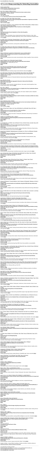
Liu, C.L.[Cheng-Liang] (20, 205)
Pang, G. (2, 367)
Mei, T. (6, 411)
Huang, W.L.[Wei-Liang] (11, 212)
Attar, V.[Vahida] (11, 94)
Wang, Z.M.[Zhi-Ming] (13, 153)
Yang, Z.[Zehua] (10, 253)
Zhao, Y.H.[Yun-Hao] (17, 66)
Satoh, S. (9, 411)
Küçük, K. (16, 116)
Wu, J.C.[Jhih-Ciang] (4, 139)
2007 (5, 97)
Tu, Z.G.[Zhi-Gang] (12, 355)
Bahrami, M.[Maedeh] (4, 145)
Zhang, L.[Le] (11, 108)
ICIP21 (1, 336)
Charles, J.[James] (14, 349)
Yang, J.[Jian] (32, 253)
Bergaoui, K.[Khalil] (3, 318)
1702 (6, 21)
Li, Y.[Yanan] (25, 159)
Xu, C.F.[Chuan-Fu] (30, 294)
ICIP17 (1, 406)
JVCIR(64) (2, 68)
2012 (5, 112)
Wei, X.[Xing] (21, 333)
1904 (5, 421)
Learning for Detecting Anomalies (10, 9)
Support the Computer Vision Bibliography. (17, 448)
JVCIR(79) (2, 149)
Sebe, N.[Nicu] (17, 18)
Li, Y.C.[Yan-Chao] (12, 246)
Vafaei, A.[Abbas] (21, 145)
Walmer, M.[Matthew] (4, 278)
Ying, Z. (6, 361)
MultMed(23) (2, 161)
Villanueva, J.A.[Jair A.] (34, 181)
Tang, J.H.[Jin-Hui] (23, 122)
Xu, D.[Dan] (2, 18)
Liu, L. (5, 375)
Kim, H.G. (5, 80)
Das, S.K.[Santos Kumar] (24, 173)
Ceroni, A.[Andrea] (3, 60)
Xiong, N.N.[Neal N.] (22, 166)
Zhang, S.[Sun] (10, 166)
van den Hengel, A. (13, 367)
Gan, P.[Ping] (22, 261)
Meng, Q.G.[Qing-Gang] (32, 230)
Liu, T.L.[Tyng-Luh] (26, 139)
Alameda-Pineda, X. (16, 39)
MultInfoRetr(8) (3, 62)
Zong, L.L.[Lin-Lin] (30, 190)
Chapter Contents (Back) (4, 7)
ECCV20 (1, 357)
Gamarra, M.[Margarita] (24, 181)
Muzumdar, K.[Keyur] (29, 278)
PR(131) (1, 233)
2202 (5, 34)
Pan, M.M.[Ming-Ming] (9, 66)
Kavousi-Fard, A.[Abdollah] (5, 131)
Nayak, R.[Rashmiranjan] (5, 173)
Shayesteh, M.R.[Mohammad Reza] (31, 145)
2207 (5, 105)
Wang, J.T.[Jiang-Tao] (16, 230)
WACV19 (2, 420)
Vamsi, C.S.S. (27, 383)
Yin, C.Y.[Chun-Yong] (4, 166)
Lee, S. (1, 80)
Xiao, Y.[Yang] (19, 159)
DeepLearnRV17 (3, 439)
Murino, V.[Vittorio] (6, 25)
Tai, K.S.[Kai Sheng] (21, 278)
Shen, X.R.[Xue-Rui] (28, 261)
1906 (6, 63)
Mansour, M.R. (15, 375)
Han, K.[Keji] (2, 271)
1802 (5, 414)
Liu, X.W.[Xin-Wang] (23, 294)
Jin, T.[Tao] (25, 131)
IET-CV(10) (2, 13)
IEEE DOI (2, 28)
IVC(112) (2, 185)
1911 (6, 69)
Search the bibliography (4, 448)
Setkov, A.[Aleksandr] (18, 318)
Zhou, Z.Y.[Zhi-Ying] (34, 246)
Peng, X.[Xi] (31, 108)
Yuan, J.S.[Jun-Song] (24, 355)
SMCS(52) (2, 168)
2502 (6, 267)
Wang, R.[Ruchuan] (13, 271)
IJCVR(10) (2, 96)
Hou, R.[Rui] (2, 66)
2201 (5, 337)
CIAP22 (1, 329)
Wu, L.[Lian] (22, 222)
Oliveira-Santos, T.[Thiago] (30, 24)
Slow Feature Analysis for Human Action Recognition (13, 16)
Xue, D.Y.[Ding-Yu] (18, 238)
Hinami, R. (2, 411)
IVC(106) (2, 176)
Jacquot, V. (2, 361)
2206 (5, 208)
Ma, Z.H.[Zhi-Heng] (14, 333)
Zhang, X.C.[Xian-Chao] (4, 190)
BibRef (24, 16)
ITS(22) (1, 134)
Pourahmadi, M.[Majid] (13, 145)
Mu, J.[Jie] (11, 190)
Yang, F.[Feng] (30, 159)
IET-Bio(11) (2, 104)
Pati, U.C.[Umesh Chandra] (15, 173)
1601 (5, 49)
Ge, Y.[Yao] (7, 271)
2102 (5, 127)
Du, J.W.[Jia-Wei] (25, 108)
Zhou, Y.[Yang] (3, 230)
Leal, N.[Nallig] (3, 182)
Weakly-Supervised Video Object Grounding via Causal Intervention (16, 220)
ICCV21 (1, 306)
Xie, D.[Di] (25, 311)
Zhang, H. (11, 11)
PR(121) (1, 193)
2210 (5, 300)
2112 (5, 156)
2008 (5, 364)
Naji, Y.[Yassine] (11, 318)
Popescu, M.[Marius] (29, 417)
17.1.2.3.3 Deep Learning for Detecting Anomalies (19, 4)
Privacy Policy (11, 1)
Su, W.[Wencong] (30, 131)
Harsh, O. (10, 383)
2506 (5, 216)
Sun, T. (4, 87)
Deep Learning (16, 8)
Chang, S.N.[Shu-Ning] (4, 246)
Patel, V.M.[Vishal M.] (13, 398)
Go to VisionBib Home (4, 1)
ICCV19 (1, 378)
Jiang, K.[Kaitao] (8, 333)
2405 (5, 226)
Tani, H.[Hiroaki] (3, 327)
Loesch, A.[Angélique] (26, 318)
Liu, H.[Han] (24, 190)
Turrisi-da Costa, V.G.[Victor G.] (6, 24)
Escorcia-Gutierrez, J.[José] (15, 181)
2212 (5, 28)
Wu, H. (14, 11)
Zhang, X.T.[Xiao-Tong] (17, 190)
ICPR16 (1, 41)
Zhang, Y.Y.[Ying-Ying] (11, 311)
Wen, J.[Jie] (32, 212)
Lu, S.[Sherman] (11, 139)
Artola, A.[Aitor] (3, 341)
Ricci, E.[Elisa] (12, 18)
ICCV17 (1, 413)
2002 (5, 395)
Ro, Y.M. (8, 80)
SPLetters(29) (2, 207)
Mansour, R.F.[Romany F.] (5, 181)
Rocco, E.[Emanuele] (24, 230)
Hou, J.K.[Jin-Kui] (33, 153)
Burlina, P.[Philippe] (4, 391)
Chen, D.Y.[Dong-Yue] (26, 238)
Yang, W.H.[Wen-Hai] (30, 72)
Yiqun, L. (4, 404)
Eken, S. (13, 116)
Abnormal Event (11, 8)
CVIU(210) (2, 141)
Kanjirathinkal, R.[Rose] (13, 278)
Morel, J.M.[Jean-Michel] (18, 341)
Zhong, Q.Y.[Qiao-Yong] (19, 311)
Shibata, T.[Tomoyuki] (11, 327)
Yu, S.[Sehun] (9, 304)
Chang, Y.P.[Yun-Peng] (4, 355)
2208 (6, 234)
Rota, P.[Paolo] (22, 24)
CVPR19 (1, 394)
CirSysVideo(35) (3, 265)
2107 (5, 135)
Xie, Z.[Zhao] (27, 153)
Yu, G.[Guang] (3, 294)
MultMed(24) (2, 248)
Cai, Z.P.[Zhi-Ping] (16, 294)
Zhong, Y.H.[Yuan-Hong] (4, 261)
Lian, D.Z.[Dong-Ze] (16, 122)
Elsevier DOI (2, 21)
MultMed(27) (2, 215)
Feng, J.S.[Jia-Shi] (28, 246)
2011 (6, 358)
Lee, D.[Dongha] (3, 304)
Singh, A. (2, 383)
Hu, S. (4, 11)
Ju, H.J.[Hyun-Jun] (15, 304)
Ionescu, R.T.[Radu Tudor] (5, 417)
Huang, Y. (7, 11)
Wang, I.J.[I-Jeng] (16, 391)
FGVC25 (1, 281)
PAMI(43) (2, 126)
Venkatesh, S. (20, 375)
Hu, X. (1, 11)
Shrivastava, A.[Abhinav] (7, 279)
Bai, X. (19, 367)
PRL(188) (2, 273)
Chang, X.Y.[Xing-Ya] (4, 238)
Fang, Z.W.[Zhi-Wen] (18, 108)
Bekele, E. (7, 437)
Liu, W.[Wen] (10, 122)
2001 (5, 83)
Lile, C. (1, 404)
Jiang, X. (7, 87)
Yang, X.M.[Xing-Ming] (4, 153)
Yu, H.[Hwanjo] (21, 304)
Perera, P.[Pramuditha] (4, 398)
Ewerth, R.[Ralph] (18, 60)
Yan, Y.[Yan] (7, 18)
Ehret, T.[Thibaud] (27, 341)
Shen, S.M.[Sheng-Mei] (20, 246)
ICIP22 (1, 289)
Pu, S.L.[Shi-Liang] (31, 311)
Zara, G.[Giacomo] (15, 24)
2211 (5, 290)
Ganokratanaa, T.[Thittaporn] (5, 198)
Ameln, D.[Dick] (10, 286)
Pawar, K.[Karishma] (4, 94)
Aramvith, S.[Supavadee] (16, 198)
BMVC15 (2, 48)
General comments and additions (6, 447)
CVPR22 (1, 299)
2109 (6, 142)
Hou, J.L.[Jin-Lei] (3, 311)
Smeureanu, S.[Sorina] (14, 417)
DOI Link (2, 14)
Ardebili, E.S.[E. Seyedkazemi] (5, 116)
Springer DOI (2, 63)
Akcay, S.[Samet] (3, 286)
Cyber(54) (2, 225)
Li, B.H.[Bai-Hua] (9, 230)
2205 (6, 330)
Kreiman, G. (10, 361)
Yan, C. (5, 367)
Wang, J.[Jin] (16, 166)
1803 (5, 407)
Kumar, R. (14, 383)
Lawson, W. (2, 437)
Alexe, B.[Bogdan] (22, 417)
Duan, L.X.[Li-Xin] (30, 122)
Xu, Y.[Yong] (26, 205)
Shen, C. (8, 367)
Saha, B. (10, 375)
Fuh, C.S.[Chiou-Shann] (18, 139)
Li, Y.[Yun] (19, 271)
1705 (5, 42)
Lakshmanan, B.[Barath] (24, 286)
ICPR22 (1, 27)
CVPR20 (1, 363)
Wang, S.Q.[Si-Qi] (9, 294)
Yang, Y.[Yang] (24, 66)
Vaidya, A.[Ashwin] (16, 286)
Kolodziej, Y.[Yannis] (10, 341)
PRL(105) (2, 55)
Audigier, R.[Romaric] (8, 319)
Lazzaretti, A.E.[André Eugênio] (14, 53)
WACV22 (2, 33)
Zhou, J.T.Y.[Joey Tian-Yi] (4, 108)
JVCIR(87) (2, 240)
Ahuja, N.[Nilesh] (33, 286)
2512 (5, 282)
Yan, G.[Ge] (17, 261)
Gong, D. (2, 375)
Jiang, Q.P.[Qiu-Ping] (20, 212)
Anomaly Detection (3, 8)
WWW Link (2, 267)
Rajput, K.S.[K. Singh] (20, 383)
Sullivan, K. (11, 437)
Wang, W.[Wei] (26, 212)
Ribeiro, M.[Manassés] (4, 53)
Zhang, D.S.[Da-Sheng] (4, 205)
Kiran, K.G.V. (6, 383)
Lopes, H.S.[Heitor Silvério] (26, 53)
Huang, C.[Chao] (12, 205)
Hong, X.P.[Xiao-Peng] (28, 333)
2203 (6, 201)
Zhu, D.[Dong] (35, 261)
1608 (5, 14)
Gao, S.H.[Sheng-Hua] (4, 123)
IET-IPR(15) (2, 155)
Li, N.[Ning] (2, 333)
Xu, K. (1, 87)
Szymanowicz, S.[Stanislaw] (5, 349)
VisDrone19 (2, 386)
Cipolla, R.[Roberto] (21, 349)
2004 (5, 379)
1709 (5, 440)
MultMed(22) (2, 89)
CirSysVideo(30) (3, 111)
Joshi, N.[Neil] (10, 391)
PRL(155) (2, 200)
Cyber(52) (2, 256)
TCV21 (1, 351)
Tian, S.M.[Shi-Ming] (16, 72)
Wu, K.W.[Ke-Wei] (21, 153)
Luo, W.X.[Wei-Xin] (3, 122)
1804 (6, 56)
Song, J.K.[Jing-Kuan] (9, 39)
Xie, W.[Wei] (18, 355)
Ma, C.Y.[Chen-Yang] (11, 60)
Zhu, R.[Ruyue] (12, 261)
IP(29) (1, 82)
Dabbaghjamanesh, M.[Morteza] (17, 131)
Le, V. (8, 375)
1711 (6, 431)
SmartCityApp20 (3, 118)
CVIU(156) (2, 20)
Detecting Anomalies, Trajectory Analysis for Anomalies (10, 444)
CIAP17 (1, 430)
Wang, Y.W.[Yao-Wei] (4, 223)
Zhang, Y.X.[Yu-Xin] (11, 238)
